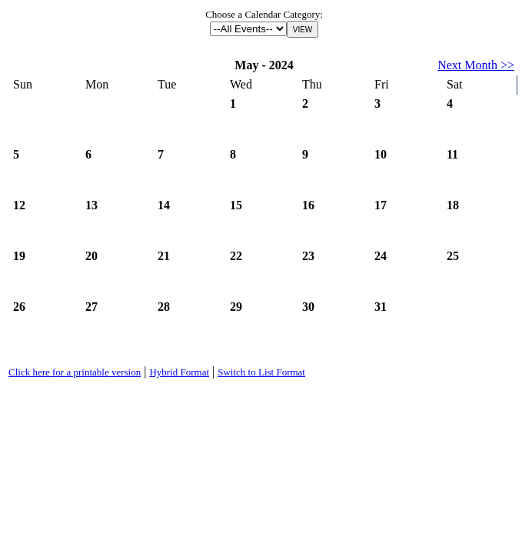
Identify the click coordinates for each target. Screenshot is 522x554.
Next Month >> (475, 65)
